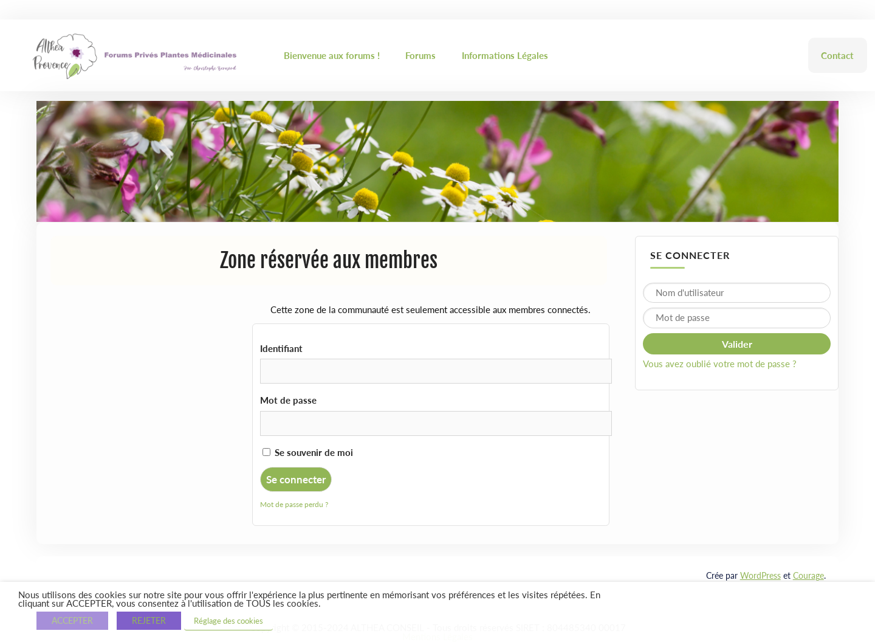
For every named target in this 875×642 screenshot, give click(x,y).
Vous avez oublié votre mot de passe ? (720, 363)
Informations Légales (505, 55)
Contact (837, 55)
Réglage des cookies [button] (228, 621)
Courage (808, 575)
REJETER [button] (149, 620)
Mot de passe (288, 400)
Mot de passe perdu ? (294, 504)
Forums (420, 55)
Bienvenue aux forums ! (332, 55)
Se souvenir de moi (307, 452)
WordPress (760, 575)
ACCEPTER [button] (72, 620)
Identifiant (281, 348)
